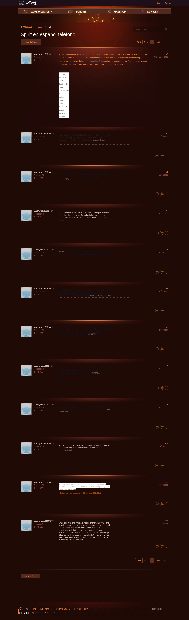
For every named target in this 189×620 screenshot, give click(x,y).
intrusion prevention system (100, 295)
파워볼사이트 (93, 334)
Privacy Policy (82, 609)
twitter (169, 608)
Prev (146, 42)
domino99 (67, 450)
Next (158, 42)
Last (165, 42)
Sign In (159, 3)
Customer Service (47, 609)
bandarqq (72, 489)
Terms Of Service (65, 609)
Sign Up (168, 3)
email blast (66, 179)
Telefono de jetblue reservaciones (64, 87)
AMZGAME (27, 27)
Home (33, 609)
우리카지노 (95, 373)
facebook (164, 608)
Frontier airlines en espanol (62, 77)
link (76, 528)
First (139, 42)
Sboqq (61, 251)
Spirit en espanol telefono (93, 54)
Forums (38, 27)
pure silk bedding (99, 140)
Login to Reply (31, 42)
